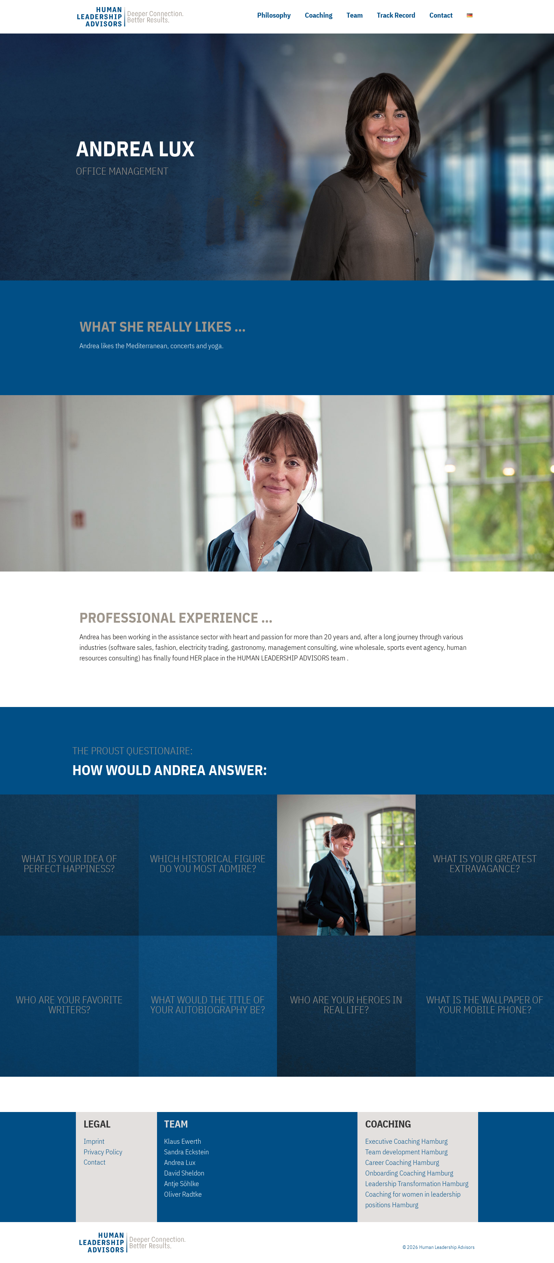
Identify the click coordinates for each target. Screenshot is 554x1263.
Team (355, 15)
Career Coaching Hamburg (402, 1162)
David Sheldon (184, 1173)
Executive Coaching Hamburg (406, 1141)
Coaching (318, 15)
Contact (441, 15)
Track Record (396, 15)
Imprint (94, 1141)
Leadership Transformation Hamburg (417, 1183)
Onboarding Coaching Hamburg (409, 1173)
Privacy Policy (103, 1151)
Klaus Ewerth (182, 1141)
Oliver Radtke (183, 1194)
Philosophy (274, 15)
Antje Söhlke (181, 1183)
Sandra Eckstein (186, 1151)
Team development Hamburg (406, 1151)
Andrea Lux (179, 1162)
